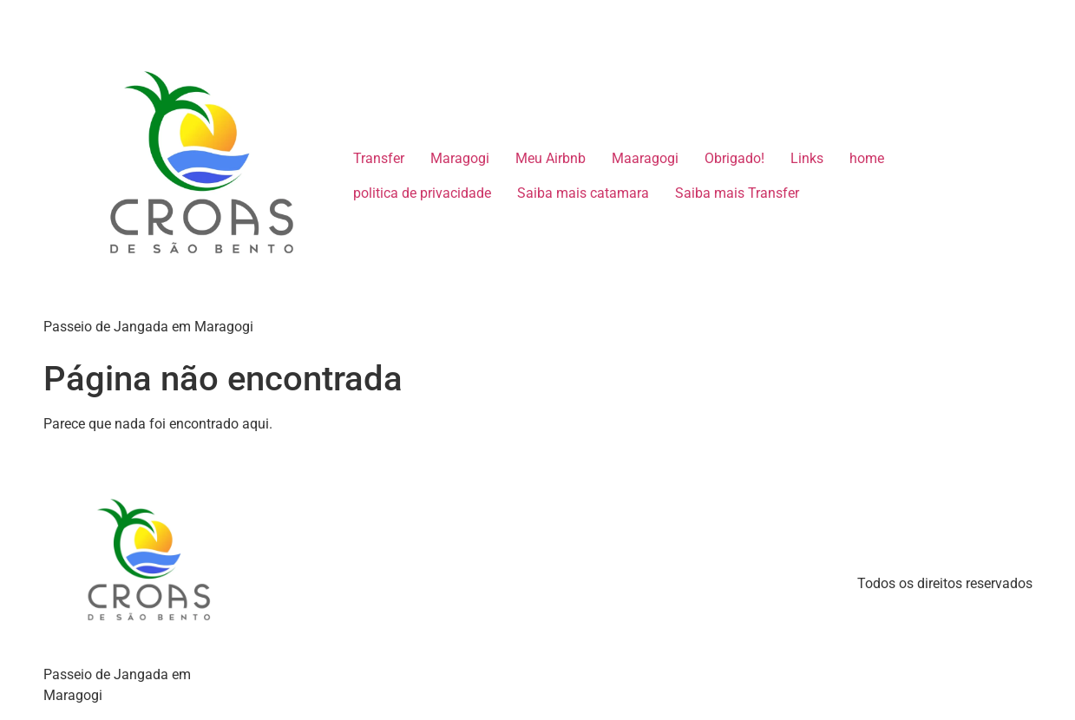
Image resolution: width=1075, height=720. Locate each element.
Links (806, 158)
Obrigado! (734, 158)
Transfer (378, 158)
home (866, 158)
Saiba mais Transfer (737, 193)
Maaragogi (645, 158)
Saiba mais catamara (583, 193)
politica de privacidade (422, 193)
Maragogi (459, 158)
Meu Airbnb (550, 158)
